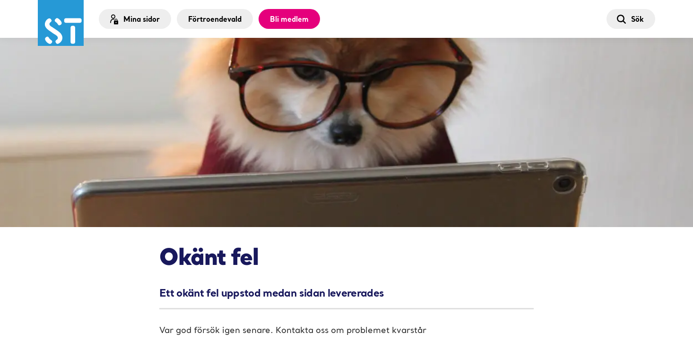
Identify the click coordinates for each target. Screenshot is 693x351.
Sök (630, 19)
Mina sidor (134, 19)
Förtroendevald (215, 19)
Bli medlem (289, 19)
